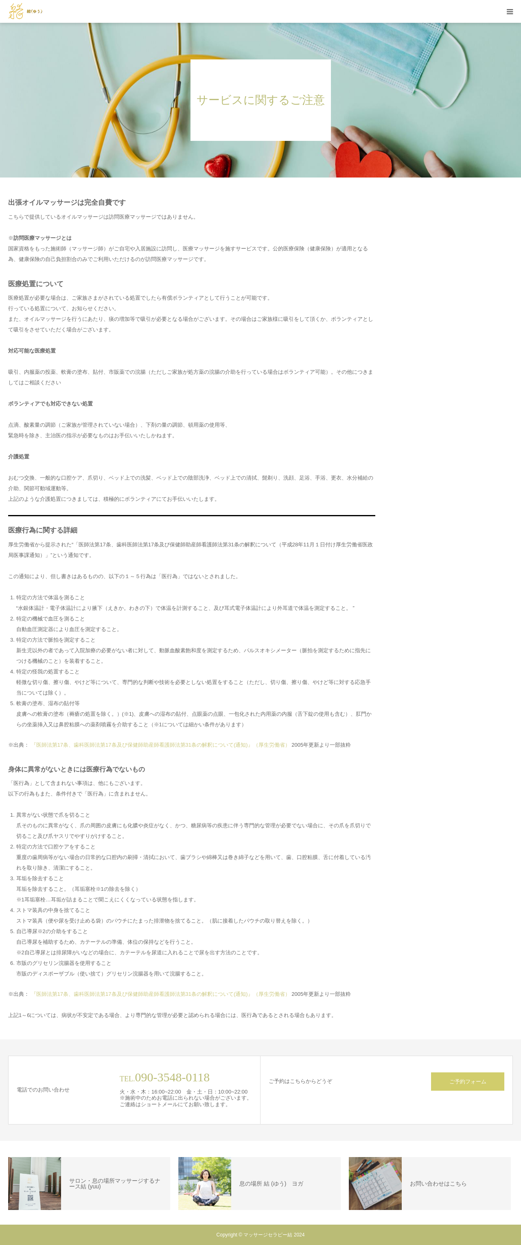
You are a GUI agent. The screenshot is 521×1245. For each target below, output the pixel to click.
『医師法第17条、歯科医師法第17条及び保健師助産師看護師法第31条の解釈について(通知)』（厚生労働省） (160, 745)
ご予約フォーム (467, 1081)
